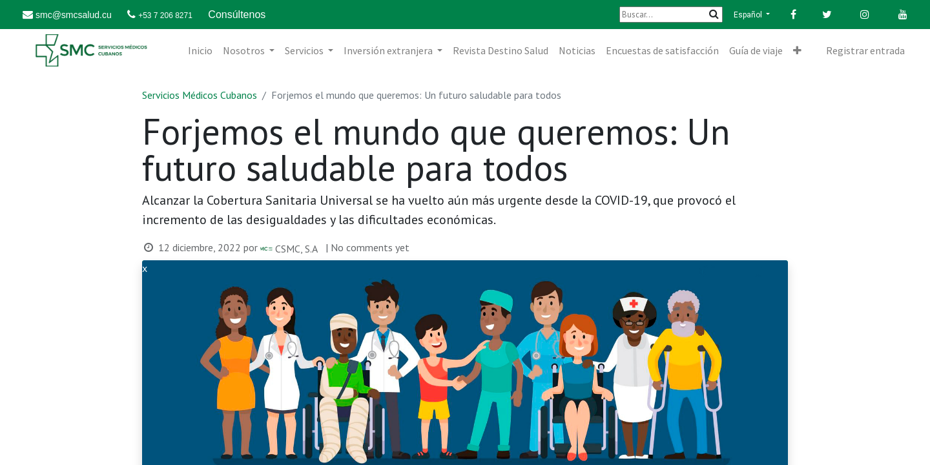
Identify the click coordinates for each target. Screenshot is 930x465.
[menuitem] (200, 50)
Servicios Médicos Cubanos (199, 94)
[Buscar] (671, 14)
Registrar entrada (865, 50)
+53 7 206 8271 (165, 15)
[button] (797, 50)
